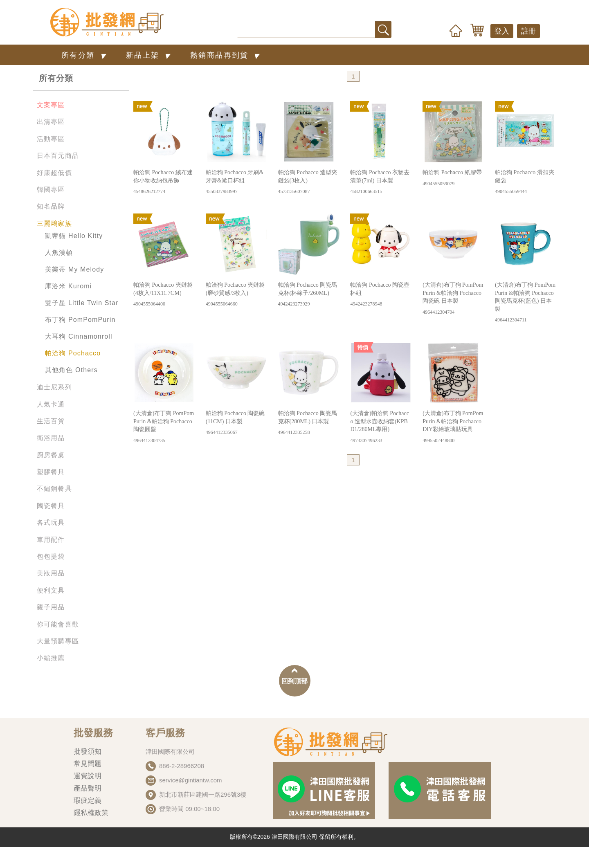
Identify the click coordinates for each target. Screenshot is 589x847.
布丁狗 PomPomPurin (80, 319)
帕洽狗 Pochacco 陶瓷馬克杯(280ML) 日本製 (308, 423)
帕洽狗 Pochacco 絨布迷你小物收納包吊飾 (164, 182)
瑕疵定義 (87, 800)
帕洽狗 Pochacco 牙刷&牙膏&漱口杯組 (236, 182)
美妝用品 (51, 573)
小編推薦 (51, 657)
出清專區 (51, 121)
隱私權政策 (91, 813)
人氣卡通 (51, 404)
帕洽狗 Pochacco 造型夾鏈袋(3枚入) (308, 182)
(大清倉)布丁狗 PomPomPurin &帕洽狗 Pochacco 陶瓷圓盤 (164, 427)
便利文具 (51, 590)
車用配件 (51, 539)
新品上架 (150, 55)
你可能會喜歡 (58, 624)
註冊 (528, 31)
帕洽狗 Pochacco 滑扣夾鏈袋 (525, 182)
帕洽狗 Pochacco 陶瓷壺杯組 (380, 295)
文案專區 (51, 104)
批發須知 (87, 751)
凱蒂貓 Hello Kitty (74, 235)
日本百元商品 (58, 155)
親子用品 (51, 607)
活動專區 (51, 138)
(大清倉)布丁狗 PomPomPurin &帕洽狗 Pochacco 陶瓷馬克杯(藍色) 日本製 (525, 303)
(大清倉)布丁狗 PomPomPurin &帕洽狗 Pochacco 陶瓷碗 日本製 (453, 299)
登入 (502, 31)
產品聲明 (87, 788)
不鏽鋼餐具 (54, 488)
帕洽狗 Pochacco (73, 353)
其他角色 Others (71, 369)
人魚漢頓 (59, 252)
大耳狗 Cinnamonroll (78, 336)
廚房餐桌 (51, 455)
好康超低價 (54, 172)
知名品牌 (51, 206)
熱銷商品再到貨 (226, 55)
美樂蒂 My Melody (74, 269)
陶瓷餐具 (51, 505)
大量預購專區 (58, 641)
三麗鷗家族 (54, 223)
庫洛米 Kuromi (68, 286)
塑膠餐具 (51, 471)
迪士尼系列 (54, 387)
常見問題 (87, 764)
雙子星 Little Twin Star (82, 302)
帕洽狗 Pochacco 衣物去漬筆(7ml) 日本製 (380, 182)
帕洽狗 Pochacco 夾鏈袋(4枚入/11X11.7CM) (164, 295)
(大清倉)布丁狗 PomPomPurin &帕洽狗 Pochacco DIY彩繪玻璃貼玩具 (453, 427)
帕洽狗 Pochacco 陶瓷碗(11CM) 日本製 (236, 423)
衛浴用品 (51, 437)
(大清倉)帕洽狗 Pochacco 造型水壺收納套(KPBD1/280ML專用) (380, 427)
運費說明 (87, 776)
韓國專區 (51, 189)
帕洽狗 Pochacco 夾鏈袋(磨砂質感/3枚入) (236, 295)
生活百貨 (51, 421)
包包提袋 (51, 556)
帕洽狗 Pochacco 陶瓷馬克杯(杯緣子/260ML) (308, 295)
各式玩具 (51, 522)
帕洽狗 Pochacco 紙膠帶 (453, 178)
